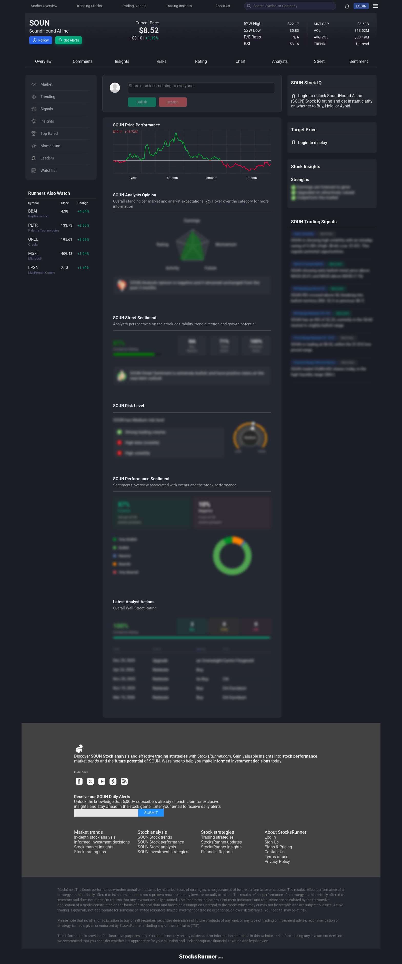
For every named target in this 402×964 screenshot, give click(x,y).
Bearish (173, 102)
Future (210, 268)
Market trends (88, 832)
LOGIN (361, 6)
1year (132, 178)
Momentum (226, 244)
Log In (270, 837)
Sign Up (272, 842)
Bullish (142, 102)
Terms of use (276, 856)
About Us (222, 6)
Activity (172, 268)
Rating (162, 244)
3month (211, 178)
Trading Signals (134, 6)
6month (172, 178)
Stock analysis (152, 832)
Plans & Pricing (278, 847)
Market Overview (44, 6)
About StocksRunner (285, 832)
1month (251, 178)
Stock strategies (217, 832)
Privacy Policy (277, 861)
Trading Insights (179, 6)
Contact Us (274, 851)
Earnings (192, 220)
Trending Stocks (89, 6)
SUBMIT (151, 813)
